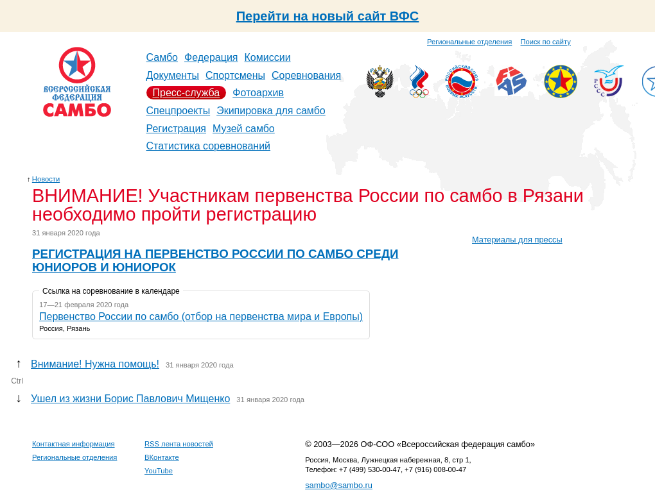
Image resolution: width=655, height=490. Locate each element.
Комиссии (268, 57)
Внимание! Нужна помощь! (95, 364)
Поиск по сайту (546, 42)
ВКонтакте (161, 457)
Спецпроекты (178, 110)
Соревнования (306, 75)
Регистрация (176, 128)
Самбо (162, 57)
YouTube (158, 471)
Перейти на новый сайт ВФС (327, 16)
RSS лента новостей (178, 444)
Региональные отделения (469, 42)
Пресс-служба (186, 92)
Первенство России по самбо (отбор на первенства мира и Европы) (201, 316)
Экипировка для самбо (271, 110)
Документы (172, 75)
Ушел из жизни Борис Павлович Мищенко (130, 398)
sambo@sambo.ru (338, 485)
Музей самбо (244, 128)
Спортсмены (235, 75)
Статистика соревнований (208, 145)
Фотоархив (258, 92)
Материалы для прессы (517, 239)
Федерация (211, 57)
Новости (46, 179)
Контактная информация (73, 444)
